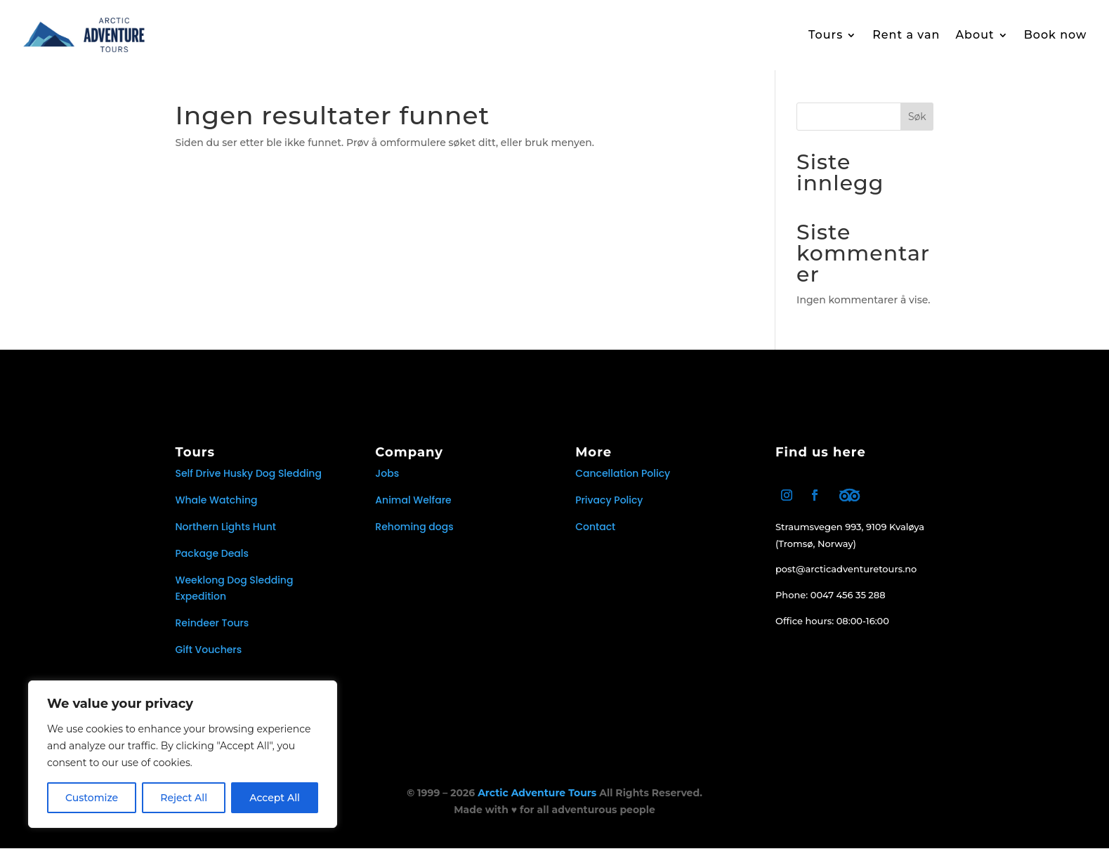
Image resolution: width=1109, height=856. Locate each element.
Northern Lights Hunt (226, 535)
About (974, 34)
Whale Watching (217, 508)
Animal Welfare (413, 508)
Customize (91, 797)
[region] (182, 754)
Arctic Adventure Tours (537, 801)
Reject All (183, 797)
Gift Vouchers (209, 658)
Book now (1055, 34)
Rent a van (906, 34)
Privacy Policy (609, 508)
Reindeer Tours (212, 631)
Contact (595, 535)
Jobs (387, 482)
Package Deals (212, 562)
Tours (825, 34)
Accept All (274, 797)
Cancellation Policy (622, 482)
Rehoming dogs (414, 535)
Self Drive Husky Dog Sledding (249, 482)
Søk (917, 125)
